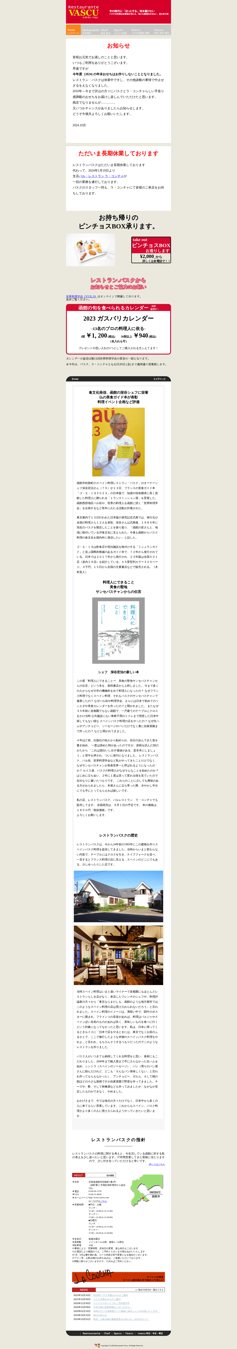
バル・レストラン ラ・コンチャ (101, 176)
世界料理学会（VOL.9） (81, 296)
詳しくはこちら (157, 1164)
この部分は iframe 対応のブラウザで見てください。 (118, 1310)
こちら (103, 1201)
